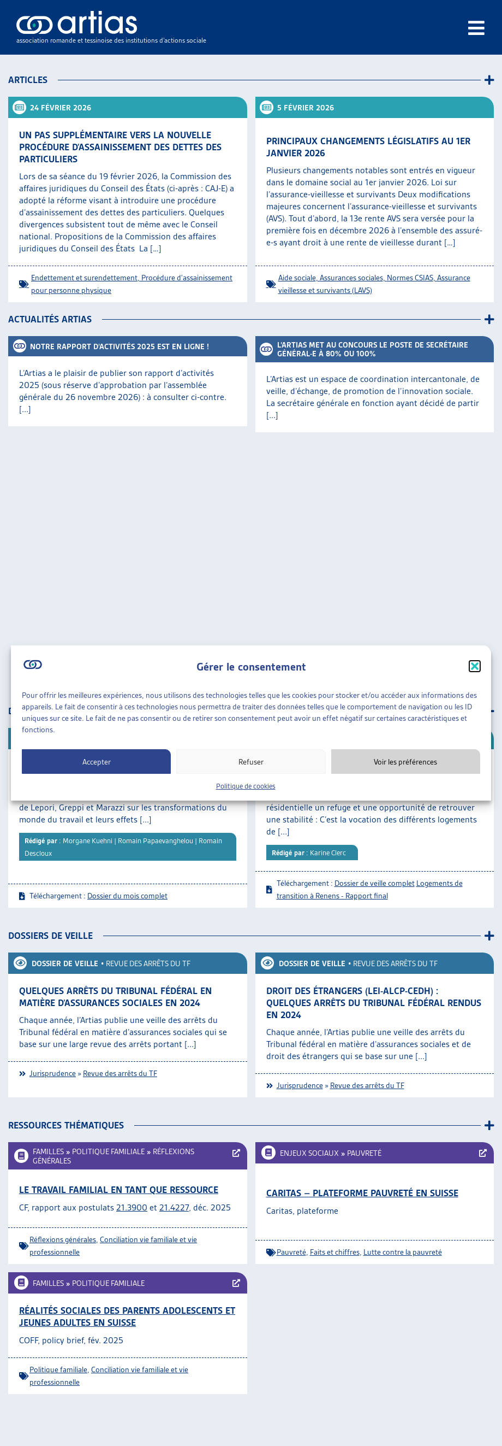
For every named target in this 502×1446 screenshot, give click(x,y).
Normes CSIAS (410, 277)
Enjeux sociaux (309, 1153)
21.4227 (174, 1207)
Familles (48, 1151)
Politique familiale (108, 1151)
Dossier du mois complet (127, 895)
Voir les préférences (405, 761)
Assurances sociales (351, 277)
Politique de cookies (246, 786)
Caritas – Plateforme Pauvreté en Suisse (362, 1193)
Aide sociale (297, 277)
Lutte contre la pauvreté (402, 1252)
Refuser (251, 761)
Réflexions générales (62, 1239)
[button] (474, 666)
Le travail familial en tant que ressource (118, 1189)
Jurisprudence (52, 1073)
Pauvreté (364, 1153)
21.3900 (131, 1207)
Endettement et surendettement (84, 277)
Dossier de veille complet (374, 883)
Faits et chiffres (335, 1252)
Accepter (96, 761)
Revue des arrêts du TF (148, 963)
